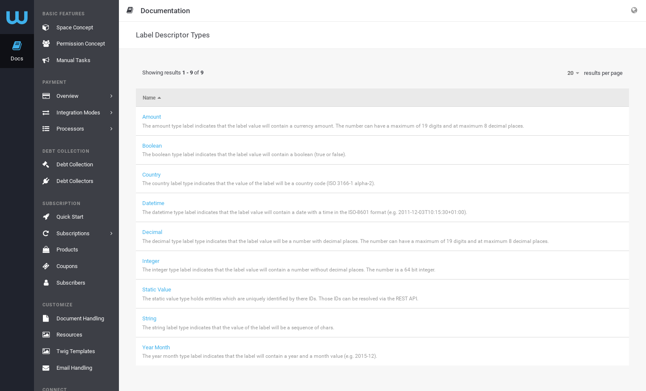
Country (151, 174)
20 (573, 73)
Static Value (156, 289)
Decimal (152, 232)
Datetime (153, 203)
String (149, 318)
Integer (150, 261)
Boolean (152, 146)
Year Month (156, 347)
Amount (151, 117)
